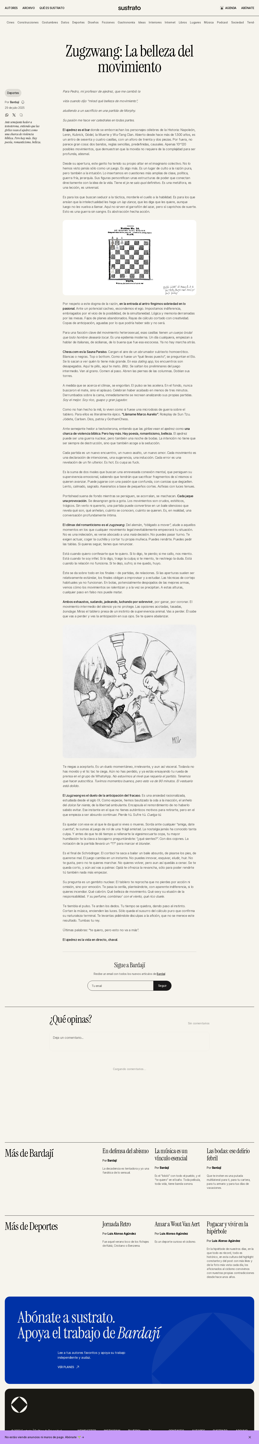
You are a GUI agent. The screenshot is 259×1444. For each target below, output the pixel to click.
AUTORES (11, 8)
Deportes (78, 22)
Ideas (142, 22)
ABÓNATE (247, 8)
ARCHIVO (28, 8)
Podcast (222, 22)
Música (209, 22)
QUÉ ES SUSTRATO (51, 8)
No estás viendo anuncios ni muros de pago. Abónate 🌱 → (44, 1437)
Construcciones (27, 22)
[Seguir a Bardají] (23, 102)
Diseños (93, 22)
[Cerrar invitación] (249, 1437)
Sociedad (237, 22)
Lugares (195, 22)
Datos (65, 22)
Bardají (14, 102)
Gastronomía (126, 22)
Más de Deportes (31, 1226)
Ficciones (108, 22)
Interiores (155, 22)
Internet (170, 22)
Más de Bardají (29, 1153)
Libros (183, 22)
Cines (10, 22)
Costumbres (50, 22)
